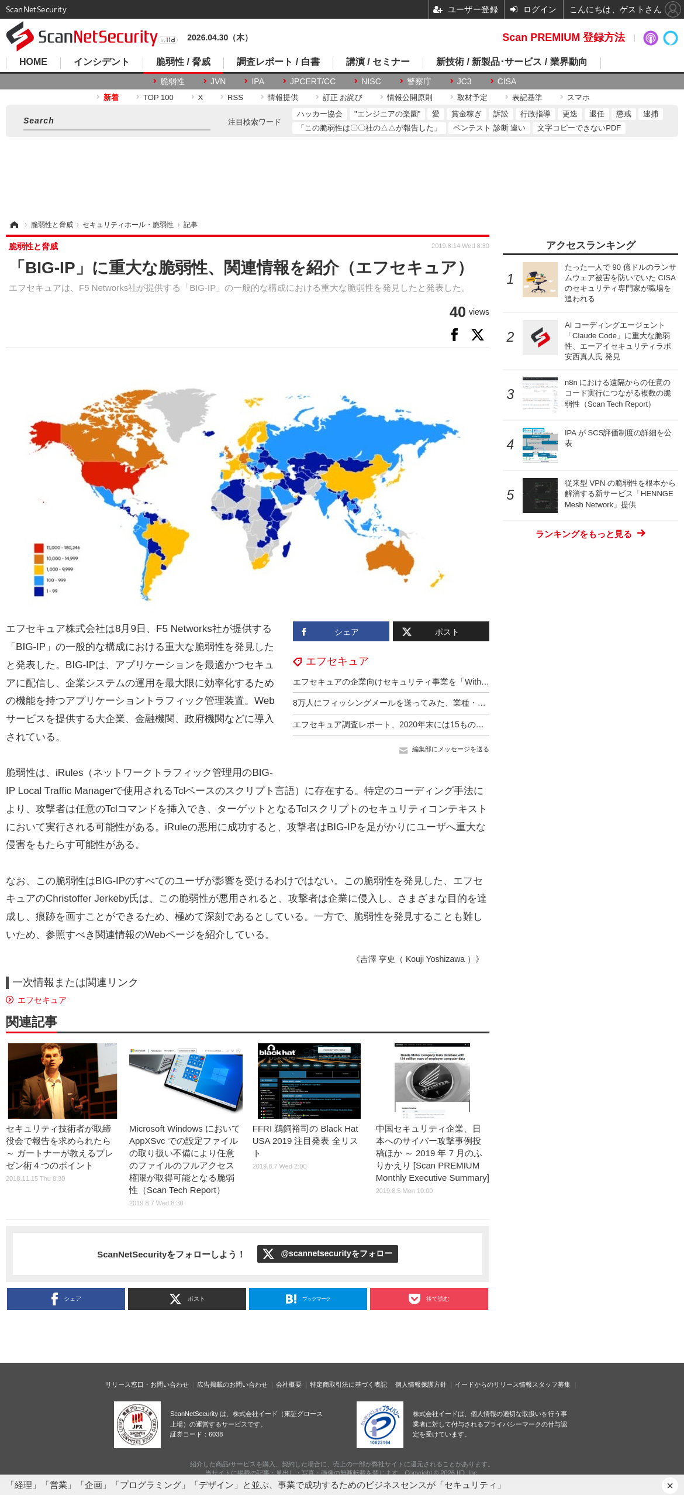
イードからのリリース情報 (493, 1384)
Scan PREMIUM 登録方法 (563, 37)
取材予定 (472, 97)
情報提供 (283, 97)
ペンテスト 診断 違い (489, 127)
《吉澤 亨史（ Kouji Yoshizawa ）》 (417, 959)
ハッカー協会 (320, 113)
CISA (507, 81)
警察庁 (419, 81)
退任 (596, 113)
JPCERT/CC (313, 81)
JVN (218, 81)
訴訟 (501, 113)
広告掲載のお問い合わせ (232, 1384)
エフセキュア (337, 661)
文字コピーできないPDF (579, 127)
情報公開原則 (410, 97)
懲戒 (623, 113)
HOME (33, 62)
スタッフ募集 (551, 1384)
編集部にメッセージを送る (450, 748)
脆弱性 (172, 81)
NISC (371, 81)
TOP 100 (158, 97)
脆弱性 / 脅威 (183, 62)
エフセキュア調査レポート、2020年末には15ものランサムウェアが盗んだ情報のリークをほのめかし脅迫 (486, 724)
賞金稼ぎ (466, 113)
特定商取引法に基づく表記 (348, 1384)
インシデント (102, 62)
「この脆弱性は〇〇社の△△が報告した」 (369, 127)
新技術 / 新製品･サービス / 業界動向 (512, 62)
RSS (235, 97)
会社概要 (289, 1384)
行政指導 (535, 113)
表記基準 (527, 97)
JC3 (464, 81)
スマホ (578, 97)
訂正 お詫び (343, 97)
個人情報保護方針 (421, 1384)
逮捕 (650, 113)
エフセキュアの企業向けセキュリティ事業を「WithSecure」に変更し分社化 (432, 681)
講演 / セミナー (378, 62)
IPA (257, 81)
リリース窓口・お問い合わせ (147, 1384)
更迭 (570, 113)
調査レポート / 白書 (278, 62)
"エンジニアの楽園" (387, 113)
